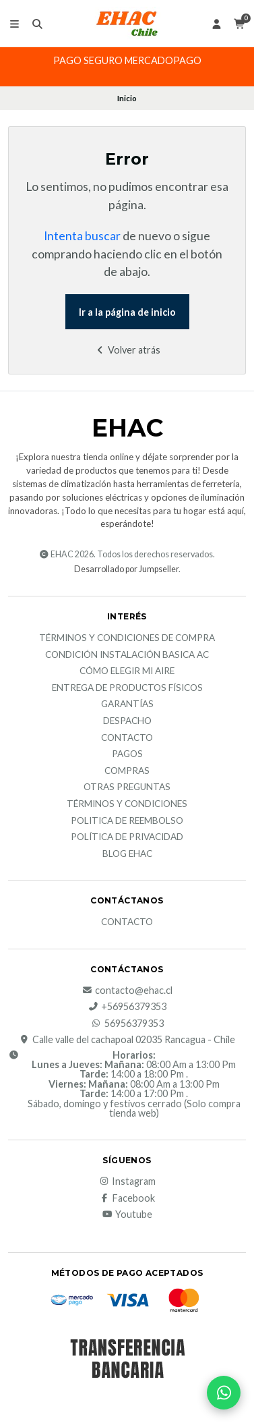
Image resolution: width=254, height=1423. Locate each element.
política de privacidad (127, 837)
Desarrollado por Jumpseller (126, 569)
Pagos (127, 754)
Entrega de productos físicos (127, 688)
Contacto (127, 738)
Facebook (127, 1198)
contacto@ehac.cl (127, 990)
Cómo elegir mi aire (127, 671)
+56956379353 (127, 1006)
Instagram (127, 1181)
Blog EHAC (127, 854)
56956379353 (127, 1023)
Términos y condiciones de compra (127, 638)
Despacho (127, 721)
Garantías (127, 704)
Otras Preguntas (127, 787)
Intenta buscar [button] (82, 236)
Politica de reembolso (127, 821)
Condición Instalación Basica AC (127, 655)
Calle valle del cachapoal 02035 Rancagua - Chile (127, 1039)
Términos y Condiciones (127, 804)
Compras (127, 771)
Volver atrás (127, 350)
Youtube (127, 1214)
